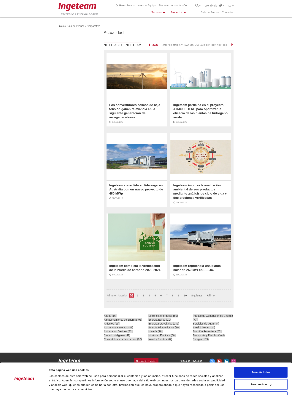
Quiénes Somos (125, 5)
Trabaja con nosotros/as (173, 5)
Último (211, 295)
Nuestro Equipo (146, 5)
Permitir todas (261, 360)
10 (185, 295)
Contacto (227, 12)
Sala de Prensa (210, 12)
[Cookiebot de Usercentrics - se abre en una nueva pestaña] (24, 388)
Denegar (260, 384)
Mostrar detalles (60, 387)
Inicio (61, 26)
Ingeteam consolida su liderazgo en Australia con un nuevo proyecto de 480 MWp (136, 189)
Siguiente (196, 295)
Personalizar (261, 372)
